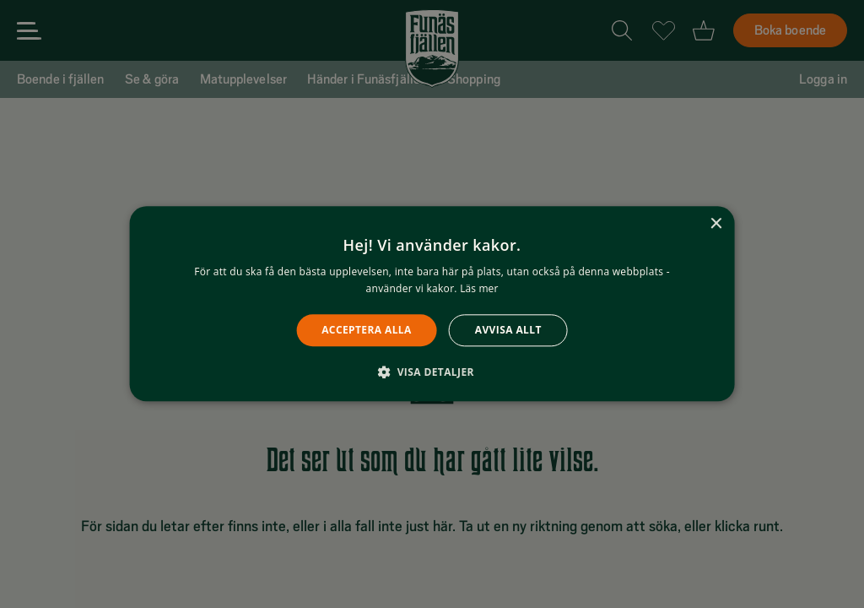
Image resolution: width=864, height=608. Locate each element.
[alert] (432, 304)
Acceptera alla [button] (366, 330)
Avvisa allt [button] (508, 330)
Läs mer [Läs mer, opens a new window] (479, 289)
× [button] (715, 224)
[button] (432, 372)
